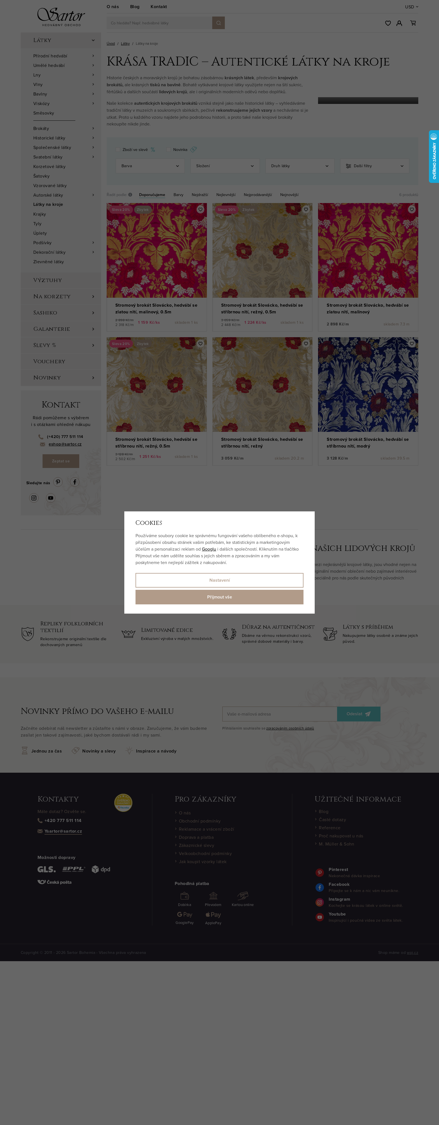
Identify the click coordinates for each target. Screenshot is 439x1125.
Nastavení (219, 580)
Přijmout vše (219, 597)
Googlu (209, 549)
